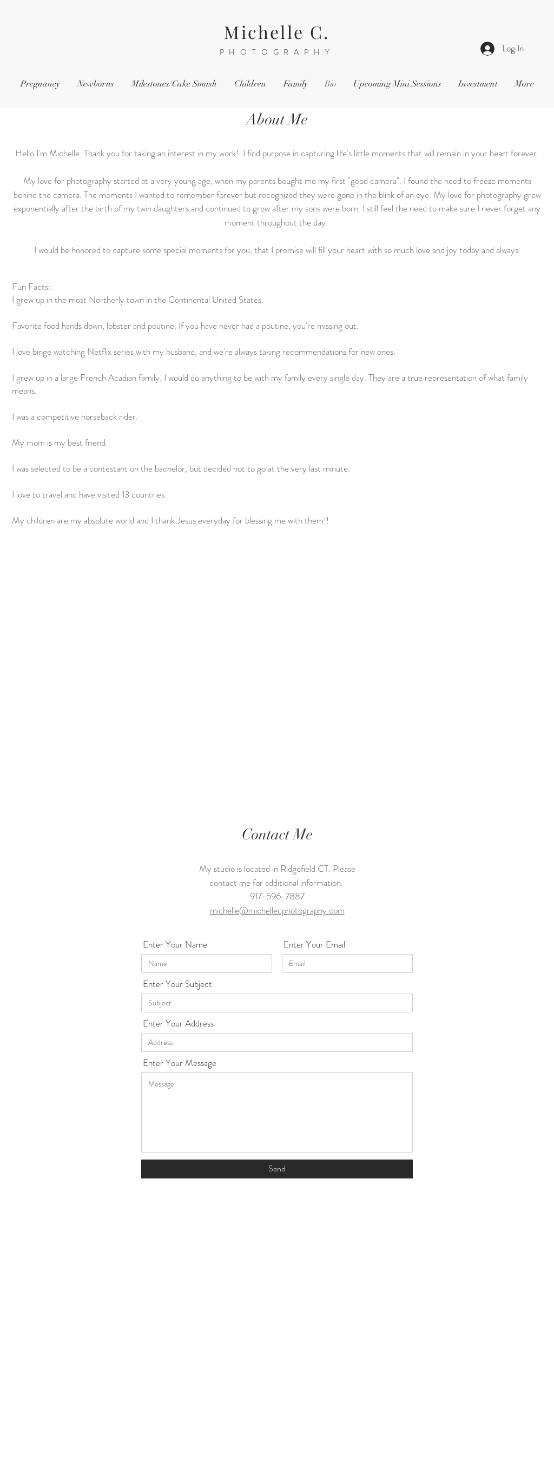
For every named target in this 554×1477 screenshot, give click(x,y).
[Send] (277, 1169)
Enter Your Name (175, 944)
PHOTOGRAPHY (277, 52)
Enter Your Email (314, 944)
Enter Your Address (178, 1023)
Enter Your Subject (177, 984)
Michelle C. (276, 31)
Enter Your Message (179, 1063)
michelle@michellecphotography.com (277, 910)
